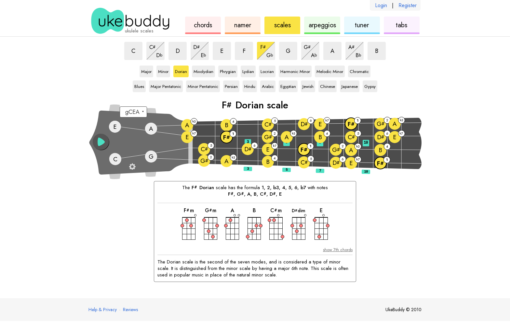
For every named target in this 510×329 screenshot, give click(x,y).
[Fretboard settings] (132, 166)
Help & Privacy (102, 309)
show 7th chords (338, 250)
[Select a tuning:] (133, 111)
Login (381, 5)
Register (407, 5)
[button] (101, 142)
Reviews (130, 309)
